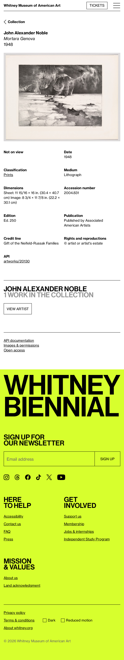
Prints (8, 175)
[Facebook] (27, 477)
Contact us (12, 524)
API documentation (19, 340)
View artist (18, 309)
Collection (16, 22)
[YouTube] (61, 477)
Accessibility (13, 516)
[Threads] (17, 477)
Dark (49, 620)
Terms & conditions (19, 620)
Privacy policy (14, 612)
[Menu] (116, 5)
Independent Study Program (87, 539)
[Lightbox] (62, 97)
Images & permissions (21, 345)
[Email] (49, 458)
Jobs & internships (79, 531)
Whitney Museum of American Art (32, 5)
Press (8, 539)
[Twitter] (49, 477)
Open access (14, 350)
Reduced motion (76, 620)
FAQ (7, 531)
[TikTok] (38, 477)
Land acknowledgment (22, 585)
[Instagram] (6, 477)
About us (11, 578)
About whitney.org (18, 628)
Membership (74, 524)
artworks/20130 (17, 261)
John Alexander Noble (26, 32)
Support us (72, 516)
